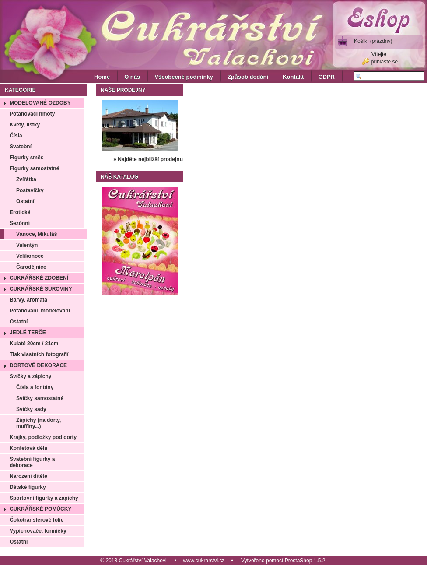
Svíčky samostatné (39, 398)
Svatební (21, 147)
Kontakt (293, 77)
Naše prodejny (123, 90)
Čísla (16, 136)
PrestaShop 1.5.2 (305, 561)
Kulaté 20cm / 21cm (34, 343)
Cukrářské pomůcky (40, 509)
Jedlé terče (28, 333)
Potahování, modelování (40, 311)
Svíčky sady (31, 409)
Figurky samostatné (34, 168)
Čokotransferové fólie (36, 520)
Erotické (20, 212)
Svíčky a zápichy (30, 376)
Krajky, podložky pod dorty (43, 437)
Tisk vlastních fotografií (39, 354)
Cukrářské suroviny (41, 289)
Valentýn (27, 245)
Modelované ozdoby (40, 103)
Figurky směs (26, 157)
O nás (132, 77)
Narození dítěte (28, 476)
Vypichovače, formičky (38, 531)
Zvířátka (26, 179)
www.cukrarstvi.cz (203, 561)
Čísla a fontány (34, 387)
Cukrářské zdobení (39, 278)
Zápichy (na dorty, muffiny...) (38, 423)
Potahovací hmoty (32, 114)
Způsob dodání (248, 77)
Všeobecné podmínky (183, 77)
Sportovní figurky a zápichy (44, 498)
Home (102, 77)
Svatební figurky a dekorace (32, 462)
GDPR (326, 77)
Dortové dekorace (38, 365)
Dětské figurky (28, 487)
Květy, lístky (25, 125)
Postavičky (30, 190)
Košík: (373, 41)
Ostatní (25, 201)
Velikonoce (30, 256)
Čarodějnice (31, 267)
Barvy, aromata (28, 300)
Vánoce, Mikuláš (36, 234)
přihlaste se (384, 62)
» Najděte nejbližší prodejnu (148, 159)
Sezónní (20, 223)
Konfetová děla (28, 448)
